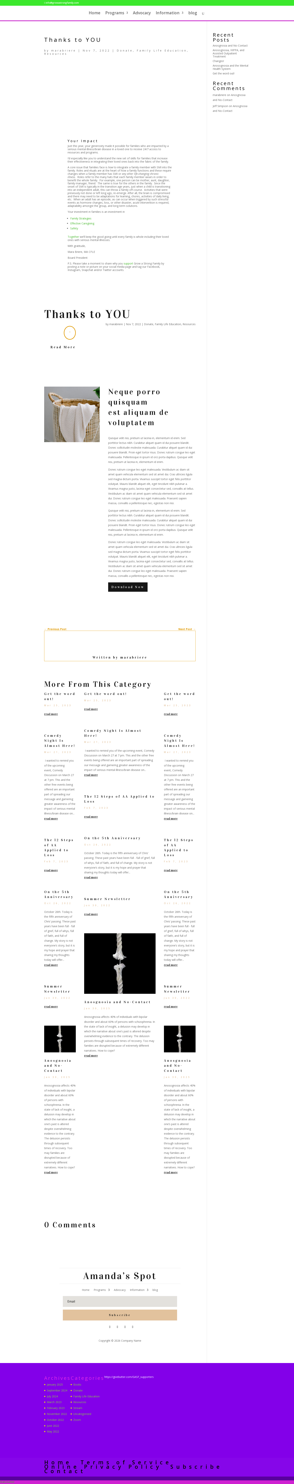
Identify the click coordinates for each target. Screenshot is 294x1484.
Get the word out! (105, 694)
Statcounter (7, 1482)
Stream (77, 1408)
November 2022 (57, 1414)
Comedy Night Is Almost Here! (59, 741)
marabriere (63, 50)
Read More (63, 347)
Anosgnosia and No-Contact (58, 1066)
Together (74, 237)
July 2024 (52, 1396)
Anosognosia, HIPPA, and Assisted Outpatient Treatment (228, 53)
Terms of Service (126, 1462)
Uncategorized (82, 1414)
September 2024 (57, 1390)
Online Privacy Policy (103, 1466)
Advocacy (142, 14)
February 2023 (56, 1408)
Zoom (77, 1420)
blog (192, 14)
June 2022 (53, 1426)
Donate (125, 50)
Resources (55, 54)
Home (94, 14)
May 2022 (53, 1432)
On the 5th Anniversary (112, 838)
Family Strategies (80, 218)
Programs (114, 14)
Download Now (129, 587)
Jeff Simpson (220, 106)
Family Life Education (162, 50)
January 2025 (55, 1385)
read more (51, 714)
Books (77, 1385)
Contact (65, 1471)
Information (168, 14)
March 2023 (54, 1402)
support (129, 263)
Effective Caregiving (82, 223)
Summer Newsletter (107, 899)
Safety (74, 228)
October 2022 (55, 1420)
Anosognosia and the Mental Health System (230, 67)
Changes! (218, 61)
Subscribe (196, 1466)
